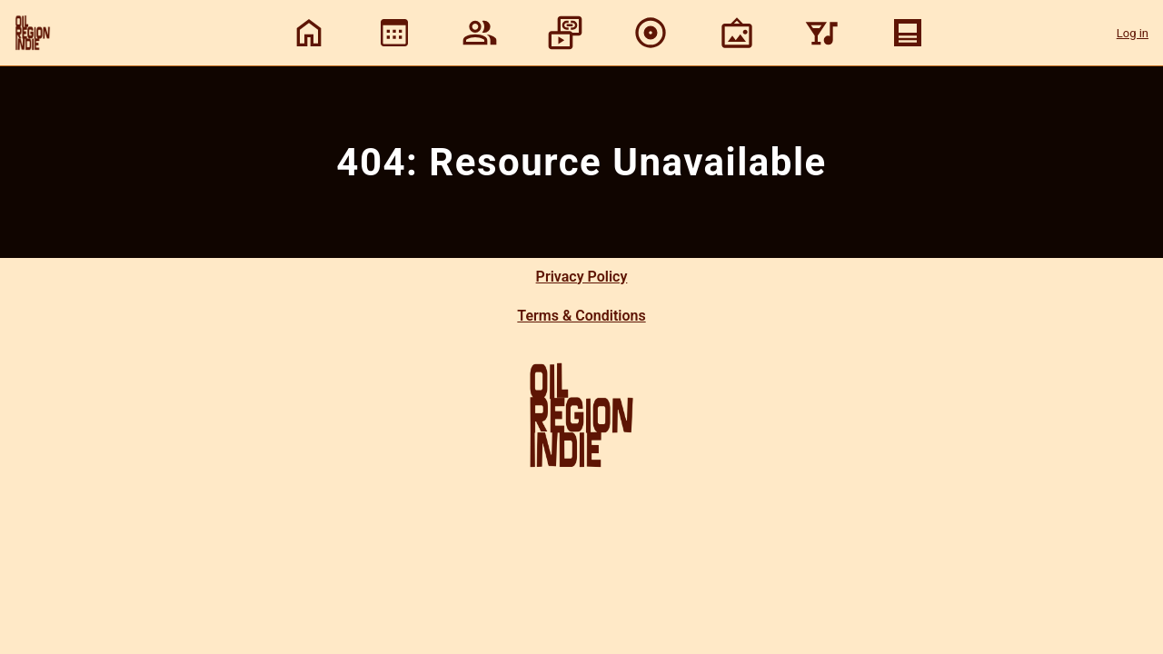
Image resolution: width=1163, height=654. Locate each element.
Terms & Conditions (581, 315)
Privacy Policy (582, 276)
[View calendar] (394, 33)
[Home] (309, 33)
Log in (1132, 33)
